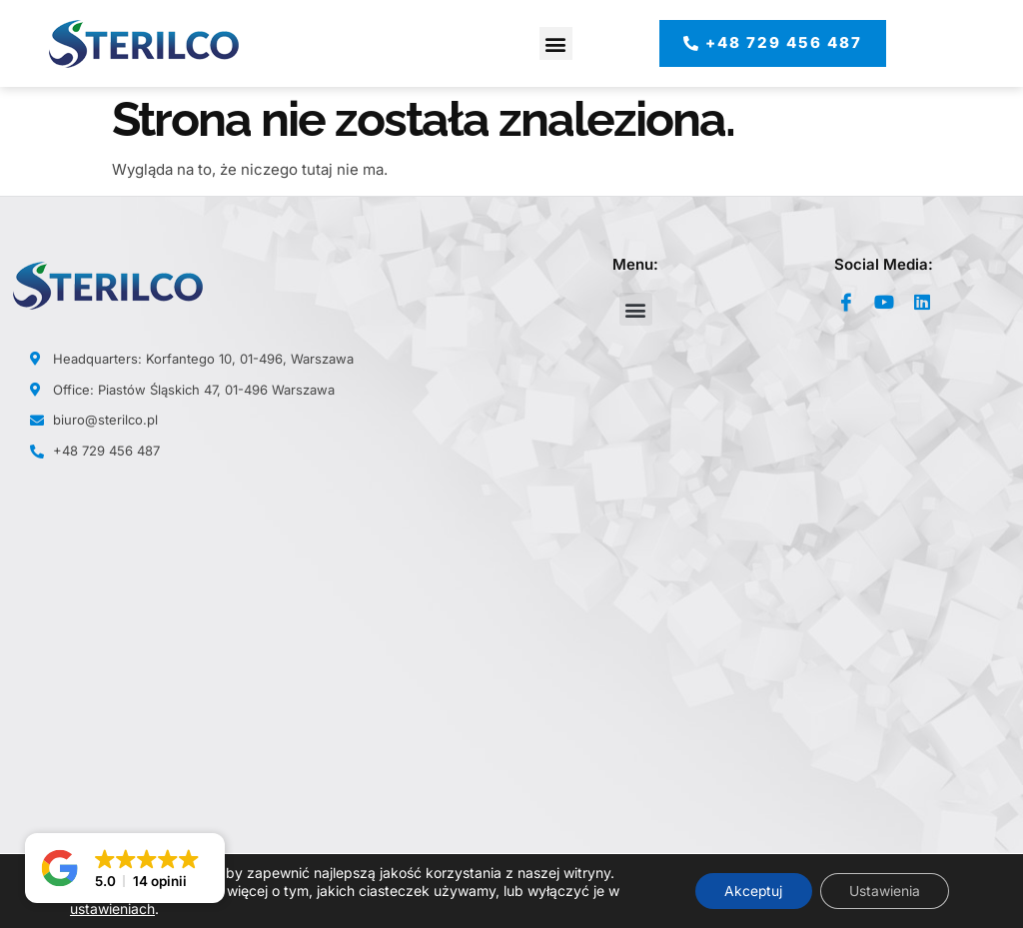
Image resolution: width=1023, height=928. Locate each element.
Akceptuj (750, 890)
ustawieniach (112, 908)
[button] (555, 43)
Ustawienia (883, 890)
